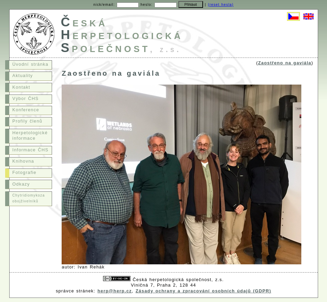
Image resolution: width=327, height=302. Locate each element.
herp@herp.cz (115, 290)
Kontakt (21, 87)
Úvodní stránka (30, 64)
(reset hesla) (221, 5)
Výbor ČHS (25, 98)
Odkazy (21, 184)
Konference (25, 109)
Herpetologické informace (30, 135)
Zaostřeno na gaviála (284, 62)
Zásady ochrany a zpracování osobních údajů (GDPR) (203, 290)
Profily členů (27, 121)
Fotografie (24, 172)
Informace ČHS (30, 149)
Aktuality (22, 75)
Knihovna (23, 161)
